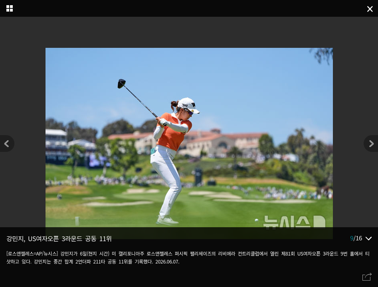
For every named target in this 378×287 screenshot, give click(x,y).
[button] (371, 143)
